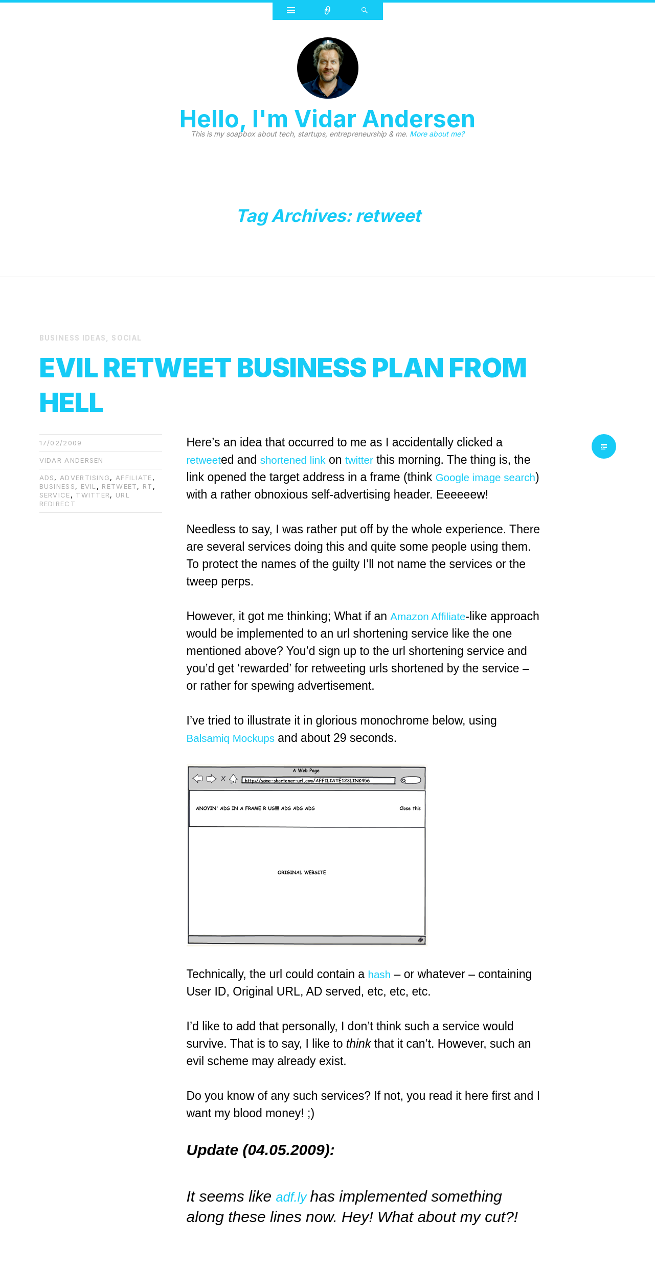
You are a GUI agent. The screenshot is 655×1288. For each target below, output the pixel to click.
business (57, 486)
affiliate (134, 477)
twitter (93, 494)
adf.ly (296, 1195)
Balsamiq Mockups (236, 737)
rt (148, 486)
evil (89, 486)
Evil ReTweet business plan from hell (259, 381)
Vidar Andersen (71, 460)
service (55, 494)
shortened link (300, 459)
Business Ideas (75, 337)
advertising (85, 477)
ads (47, 477)
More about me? (437, 133)
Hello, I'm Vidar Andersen (327, 118)
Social (133, 337)
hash (381, 973)
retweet (119, 486)
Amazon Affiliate (432, 615)
